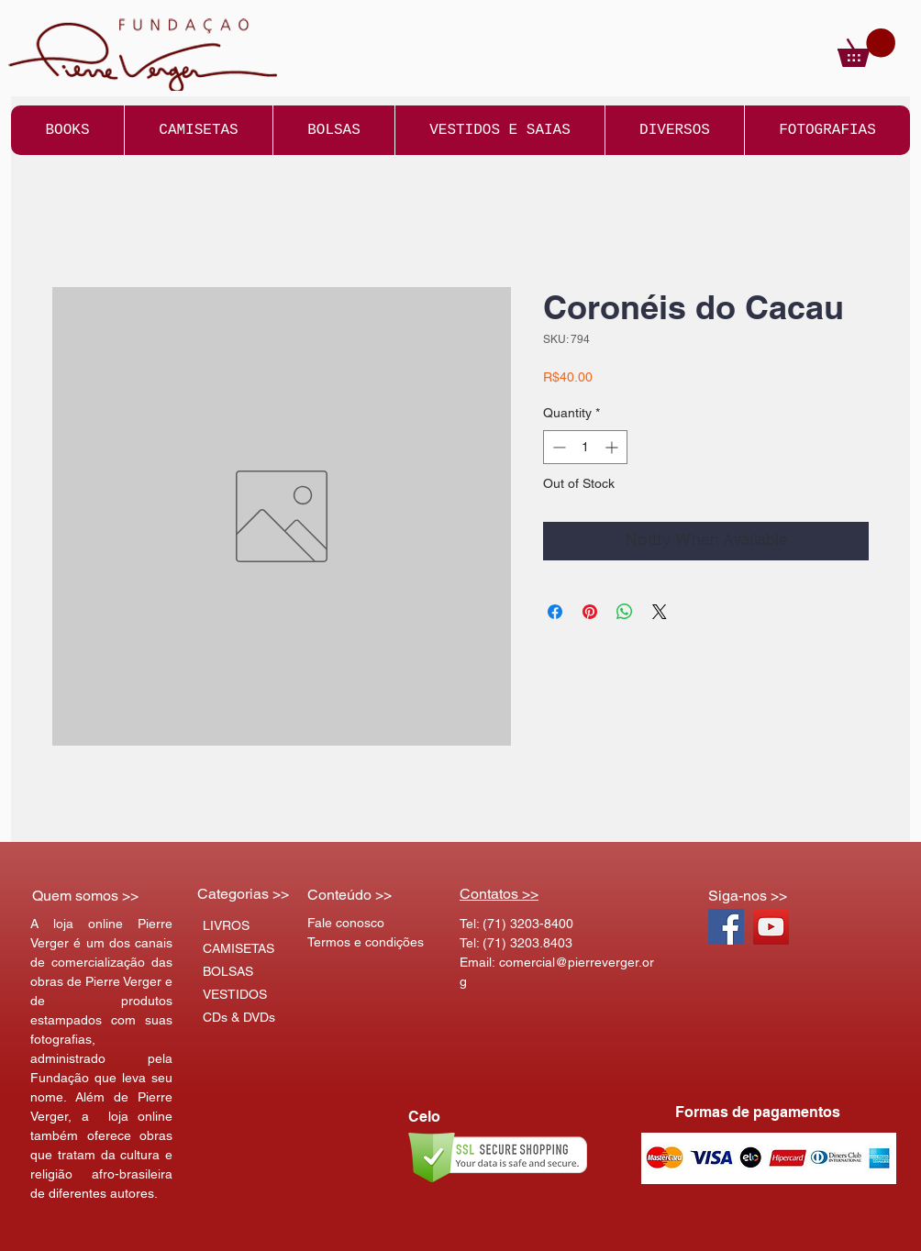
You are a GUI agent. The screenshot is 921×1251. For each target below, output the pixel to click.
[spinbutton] (585, 447)
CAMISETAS (238, 948)
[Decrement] (557, 447)
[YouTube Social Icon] (771, 927)
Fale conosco (345, 922)
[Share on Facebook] (555, 612)
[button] (866, 47)
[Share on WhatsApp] (625, 612)
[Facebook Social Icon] (726, 927)
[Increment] (613, 447)
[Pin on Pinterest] (590, 612)
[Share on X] (660, 612)
